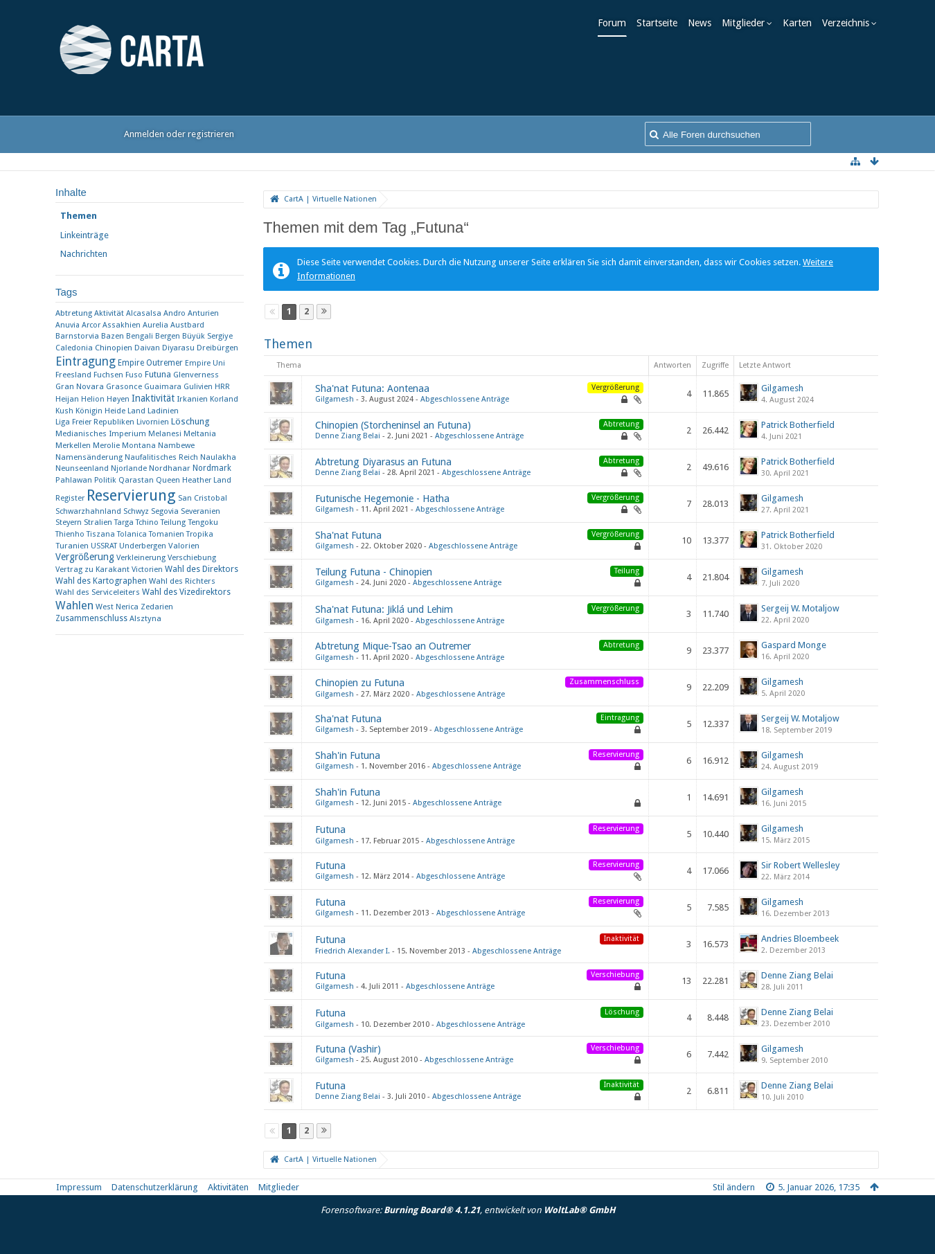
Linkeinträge (84, 235)
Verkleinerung (141, 557)
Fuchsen (108, 374)
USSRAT (104, 545)
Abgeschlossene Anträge (464, 399)
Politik (105, 480)
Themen (78, 216)
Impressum (79, 1187)
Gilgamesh (334, 399)
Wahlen (74, 605)
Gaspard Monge (793, 645)
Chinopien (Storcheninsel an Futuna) (393, 425)
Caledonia (74, 347)
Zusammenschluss (91, 618)
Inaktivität (153, 398)
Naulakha (218, 457)
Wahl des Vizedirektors (186, 591)
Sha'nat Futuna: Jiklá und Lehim (384, 609)
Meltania (200, 433)
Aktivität (109, 313)
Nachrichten (83, 254)
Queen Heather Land (193, 480)
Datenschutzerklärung (155, 1187)
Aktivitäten (228, 1187)
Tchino (147, 522)
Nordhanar (169, 468)
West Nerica (117, 606)
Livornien (152, 422)
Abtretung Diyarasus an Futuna (383, 461)
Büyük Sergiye (207, 336)
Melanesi (164, 433)
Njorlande (129, 468)
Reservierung (131, 495)
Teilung (173, 522)
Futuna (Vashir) (348, 1049)
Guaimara (162, 386)
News (702, 22)
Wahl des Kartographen (101, 580)
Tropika (199, 534)
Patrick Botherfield (798, 425)
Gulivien (198, 386)
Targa (124, 522)
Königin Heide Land (110, 410)
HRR (222, 386)
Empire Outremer (150, 363)
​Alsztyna (145, 618)
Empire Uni (205, 363)
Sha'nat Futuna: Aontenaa (372, 388)
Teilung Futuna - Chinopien (373, 571)
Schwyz (136, 511)
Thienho (69, 534)
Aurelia (155, 325)
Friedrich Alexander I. (352, 951)
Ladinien (163, 410)
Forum (614, 22)
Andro (174, 313)
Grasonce (124, 386)
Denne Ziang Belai (347, 435)
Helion (93, 399)
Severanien (200, 511)
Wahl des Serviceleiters (97, 592)
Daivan (147, 347)
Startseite (659, 22)
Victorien (147, 569)
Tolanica (132, 534)
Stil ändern (734, 1187)
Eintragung (85, 361)
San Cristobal (202, 498)
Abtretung (73, 313)
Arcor (91, 325)
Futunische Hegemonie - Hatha (382, 498)
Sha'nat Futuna (348, 535)
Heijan (67, 399)
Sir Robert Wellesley (800, 865)
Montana (139, 445)
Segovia (165, 511)
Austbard (187, 325)
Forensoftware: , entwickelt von (468, 1210)
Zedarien (157, 606)
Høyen (118, 399)
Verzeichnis (848, 22)
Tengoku (203, 522)
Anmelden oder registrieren (179, 134)
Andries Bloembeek (800, 938)
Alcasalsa (143, 313)
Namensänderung (89, 457)
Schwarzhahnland (88, 511)
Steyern (68, 522)
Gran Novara (79, 386)
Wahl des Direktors (201, 569)
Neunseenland (82, 468)
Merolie (106, 445)
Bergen (167, 336)
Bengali (139, 336)
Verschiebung (192, 557)
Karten (799, 22)
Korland (224, 399)
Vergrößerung (84, 556)
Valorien (183, 545)
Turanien (72, 545)
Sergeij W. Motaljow (800, 608)
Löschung (190, 421)
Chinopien (113, 347)
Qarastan (136, 480)
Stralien (98, 522)
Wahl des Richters (182, 581)
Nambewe (176, 445)
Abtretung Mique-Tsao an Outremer (393, 646)
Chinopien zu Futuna (359, 682)
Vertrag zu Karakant (92, 569)
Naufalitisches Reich (161, 457)
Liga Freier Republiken (94, 422)
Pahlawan (73, 480)
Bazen (112, 336)
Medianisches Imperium (100, 433)
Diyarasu (178, 347)
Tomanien (166, 534)
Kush (64, 410)
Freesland (73, 374)
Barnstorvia (77, 336)
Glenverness (196, 374)
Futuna (158, 374)
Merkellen (73, 445)
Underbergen (142, 545)
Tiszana (101, 534)
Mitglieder (745, 22)
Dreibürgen (217, 347)
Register (69, 498)
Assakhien (122, 325)
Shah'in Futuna (347, 755)
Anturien (203, 313)
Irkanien (192, 399)
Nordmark (212, 468)
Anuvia (67, 325)
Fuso (134, 374)
